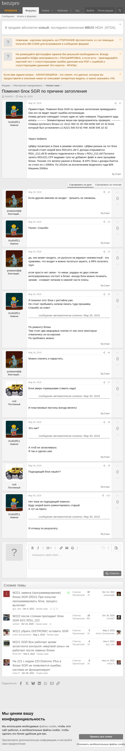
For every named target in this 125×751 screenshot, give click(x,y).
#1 (120, 103)
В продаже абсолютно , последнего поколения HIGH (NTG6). (61, 27)
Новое (45, 10)
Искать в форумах (26, 16)
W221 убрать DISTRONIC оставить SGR (40, 631)
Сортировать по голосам (108, 184)
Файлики (62, 10)
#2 (109, 192)
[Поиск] (119, 10)
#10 (108, 495)
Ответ (118, 174)
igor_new (17, 609)
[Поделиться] (115, 103)
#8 (109, 422)
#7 (109, 382)
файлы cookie (47, 726)
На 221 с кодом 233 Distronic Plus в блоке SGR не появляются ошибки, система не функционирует (37, 665)
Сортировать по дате (80, 184)
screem (16, 624)
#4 (109, 251)
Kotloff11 (9, 96)
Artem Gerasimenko (22, 635)
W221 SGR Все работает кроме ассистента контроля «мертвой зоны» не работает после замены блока (41, 646)
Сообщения (8, 16)
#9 (109, 465)
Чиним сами (42, 609)
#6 (109, 352)
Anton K (16, 673)
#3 (109, 222)
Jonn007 (110, 618)
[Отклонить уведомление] (119, 25)
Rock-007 (17, 654)
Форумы (30, 10)
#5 (109, 294)
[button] (20, 10)
